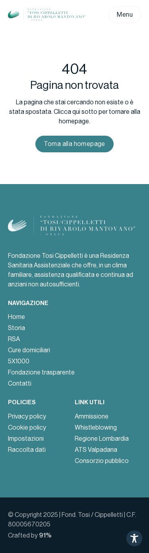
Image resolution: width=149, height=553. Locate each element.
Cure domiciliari (29, 350)
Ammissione (91, 416)
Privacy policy (27, 416)
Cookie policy (27, 427)
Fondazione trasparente (41, 372)
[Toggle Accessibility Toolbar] (134, 538)
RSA (14, 339)
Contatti (19, 383)
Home (16, 317)
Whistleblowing (96, 427)
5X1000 (18, 361)
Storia (16, 328)
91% (45, 535)
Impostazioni (26, 438)
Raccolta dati (27, 449)
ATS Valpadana (96, 449)
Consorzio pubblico (102, 461)
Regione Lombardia (102, 438)
